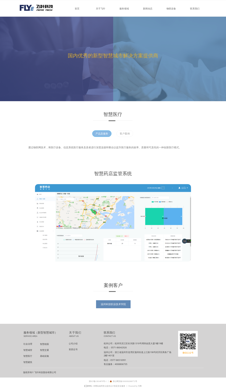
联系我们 (194, 8)
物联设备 (171, 8)
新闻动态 (147, 8)
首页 (77, 8)
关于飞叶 (100, 8)
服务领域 (124, 8)
